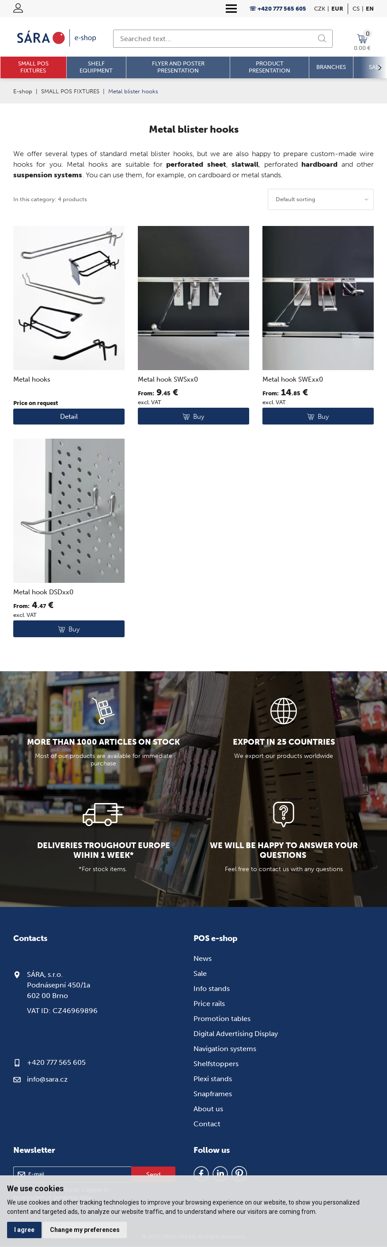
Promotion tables (222, 1018)
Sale (200, 973)
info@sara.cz (47, 1079)
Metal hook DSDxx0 (43, 592)
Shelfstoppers (216, 1064)
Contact (207, 1124)
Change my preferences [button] (85, 1229)
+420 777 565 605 (56, 1062)
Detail (69, 417)
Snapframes (213, 1094)
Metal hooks (31, 379)
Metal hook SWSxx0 (168, 379)
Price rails (209, 1003)
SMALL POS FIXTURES (70, 91)
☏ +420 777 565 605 (277, 8)
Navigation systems (225, 1048)
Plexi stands (213, 1079)
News (203, 958)
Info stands (212, 988)
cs (356, 8)
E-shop (22, 91)
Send (153, 1174)
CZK (319, 8)
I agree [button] (24, 1229)
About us (208, 1109)
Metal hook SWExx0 (292, 379)
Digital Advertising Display (236, 1033)
